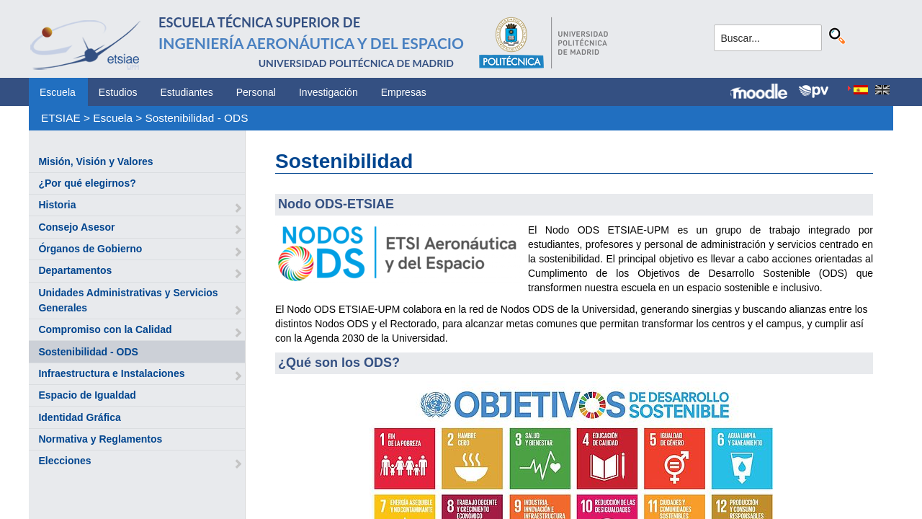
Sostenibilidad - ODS (197, 118)
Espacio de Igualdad (86, 395)
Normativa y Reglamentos (100, 439)
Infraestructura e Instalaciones (111, 373)
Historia (57, 204)
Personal (256, 92)
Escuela (58, 92)
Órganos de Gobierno (90, 248)
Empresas (403, 92)
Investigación (328, 92)
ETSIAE (61, 118)
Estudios (118, 92)
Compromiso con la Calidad (104, 329)
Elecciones (64, 460)
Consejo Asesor (76, 227)
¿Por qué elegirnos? (86, 183)
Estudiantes (187, 92)
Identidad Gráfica (79, 417)
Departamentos (75, 270)
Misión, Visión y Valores (95, 161)
